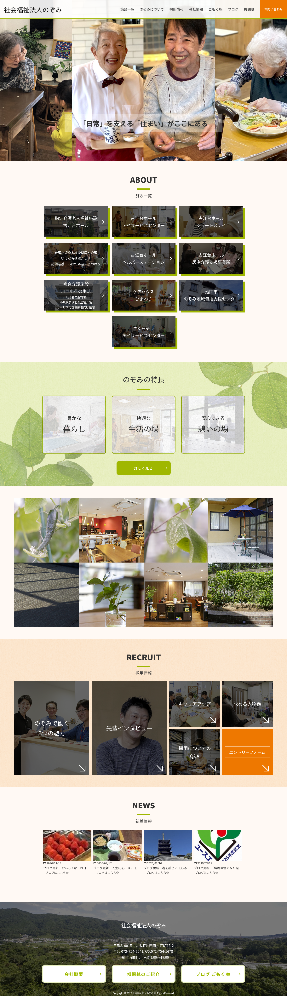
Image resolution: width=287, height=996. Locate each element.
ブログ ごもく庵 (213, 974)
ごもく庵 (215, 9)
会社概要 (74, 974)
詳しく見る (143, 468)
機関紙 (249, 9)
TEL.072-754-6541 (128, 951)
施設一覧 (127, 9)
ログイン (143, 988)
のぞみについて (152, 9)
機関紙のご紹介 (143, 974)
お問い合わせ (273, 9)
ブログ (233, 9)
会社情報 (196, 9)
